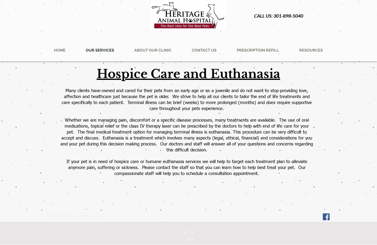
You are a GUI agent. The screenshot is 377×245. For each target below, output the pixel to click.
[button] (258, 50)
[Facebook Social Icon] (326, 216)
